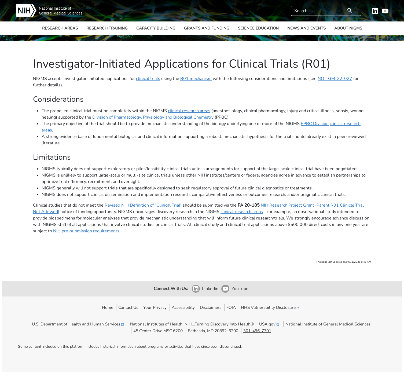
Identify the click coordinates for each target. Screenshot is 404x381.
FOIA (231, 307)
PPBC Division (315, 124)
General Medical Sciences (61, 13)
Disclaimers (210, 307)
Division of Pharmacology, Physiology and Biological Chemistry (153, 117)
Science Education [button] (258, 28)
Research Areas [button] (60, 28)
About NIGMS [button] (348, 28)
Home (107, 307)
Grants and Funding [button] (206, 28)
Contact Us (128, 307)
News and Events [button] (306, 28)
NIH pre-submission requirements (86, 231)
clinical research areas (189, 111)
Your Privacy (155, 307)
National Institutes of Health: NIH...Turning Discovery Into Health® (192, 324)
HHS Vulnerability (270, 307)
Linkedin (210, 289)
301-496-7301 (257, 331)
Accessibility (183, 307)
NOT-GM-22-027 (335, 79)
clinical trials (148, 79)
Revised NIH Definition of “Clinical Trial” (143, 205)
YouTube (240, 289)
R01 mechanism (196, 79)
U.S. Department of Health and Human (78, 324)
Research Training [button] (107, 28)
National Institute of (55, 8)
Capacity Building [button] (155, 28)
